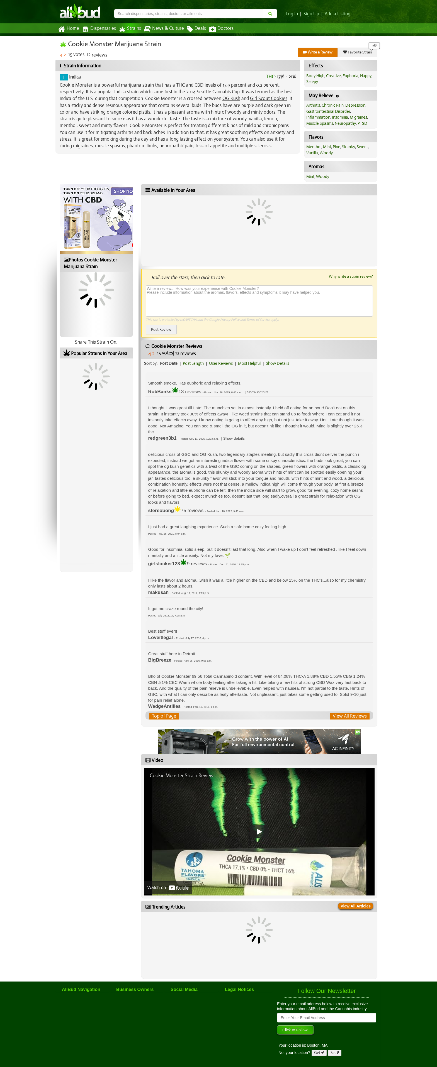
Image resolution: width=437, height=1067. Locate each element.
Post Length (193, 363)
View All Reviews (350, 716)
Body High (315, 75)
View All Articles (356, 906)
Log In (292, 14)
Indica (74, 77)
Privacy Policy (229, 320)
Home (68, 29)
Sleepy (312, 81)
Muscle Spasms (319, 123)
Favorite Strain (357, 52)
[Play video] (259, 831)
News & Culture (164, 29)
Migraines (358, 117)
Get (319, 1052)
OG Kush (231, 98)
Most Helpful (249, 363)
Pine (336, 146)
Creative (333, 75)
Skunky (348, 146)
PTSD (362, 123)
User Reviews (221, 363)
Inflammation (318, 117)
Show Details (277, 363)
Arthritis (313, 105)
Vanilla (312, 152)
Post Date (169, 363)
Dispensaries (99, 29)
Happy (366, 75)
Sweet (362, 146)
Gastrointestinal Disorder (328, 111)
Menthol (313, 146)
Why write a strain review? (351, 276)
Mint (327, 146)
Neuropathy (345, 123)
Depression (355, 105)
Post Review (161, 329)
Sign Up (311, 14)
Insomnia (340, 117)
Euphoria (350, 75)
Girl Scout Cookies (268, 98)
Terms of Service (258, 320)
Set (335, 1052)
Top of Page (164, 716)
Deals (196, 29)
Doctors (221, 29)
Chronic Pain (333, 105)
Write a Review (317, 52)
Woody (326, 152)
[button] (257, 392)
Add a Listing (337, 14)
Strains (130, 29)
